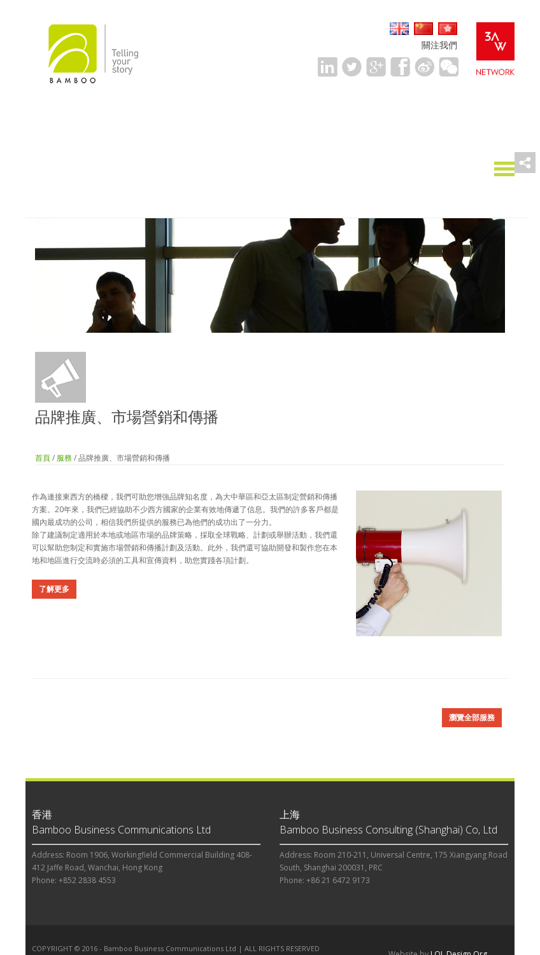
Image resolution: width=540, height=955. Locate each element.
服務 (64, 457)
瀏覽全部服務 (472, 717)
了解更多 (54, 588)
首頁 (42, 457)
